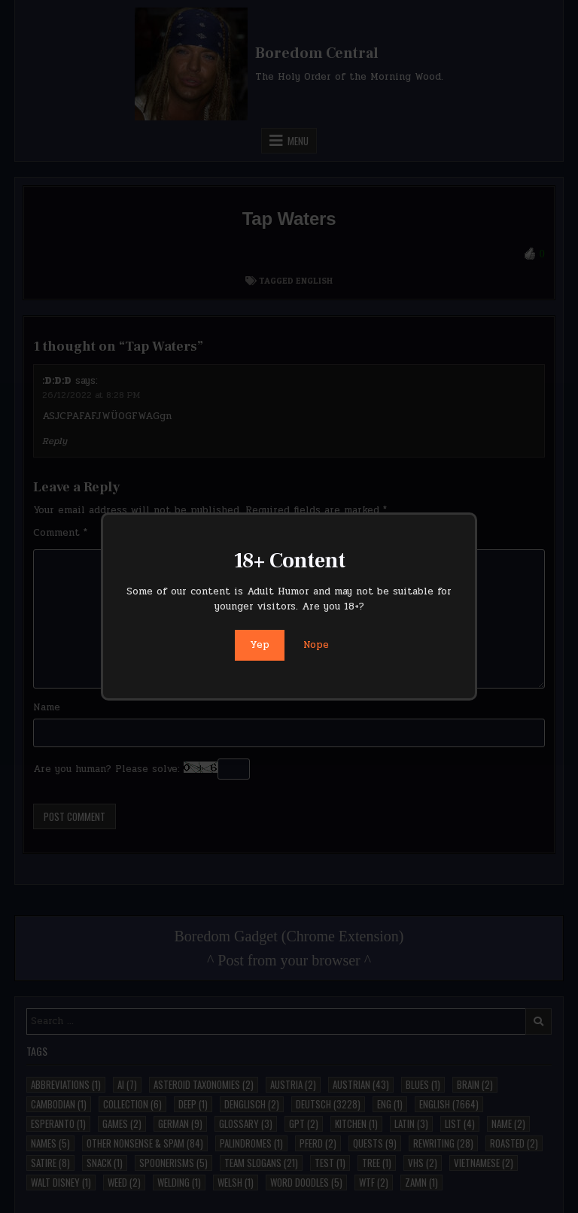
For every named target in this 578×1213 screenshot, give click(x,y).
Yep (259, 644)
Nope (316, 644)
